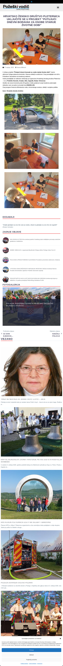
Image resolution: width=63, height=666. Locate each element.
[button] (60, 638)
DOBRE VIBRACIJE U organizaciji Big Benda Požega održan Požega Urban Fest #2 (32, 250)
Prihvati (31, 650)
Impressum (39, 663)
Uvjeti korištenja (32, 663)
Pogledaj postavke (31, 659)
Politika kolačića (24, 663)
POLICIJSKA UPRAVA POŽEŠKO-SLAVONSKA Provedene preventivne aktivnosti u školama (35, 260)
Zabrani (31, 655)
